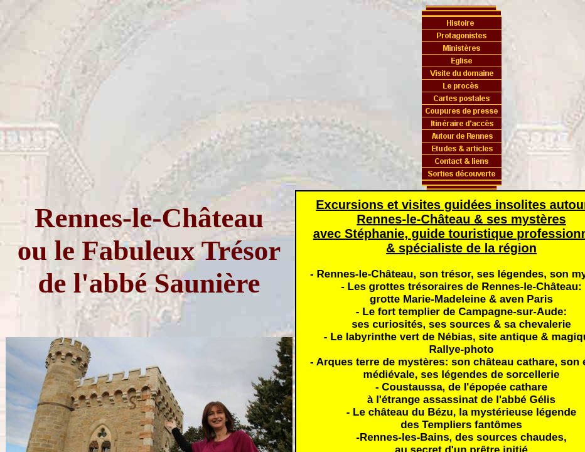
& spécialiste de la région (461, 248)
